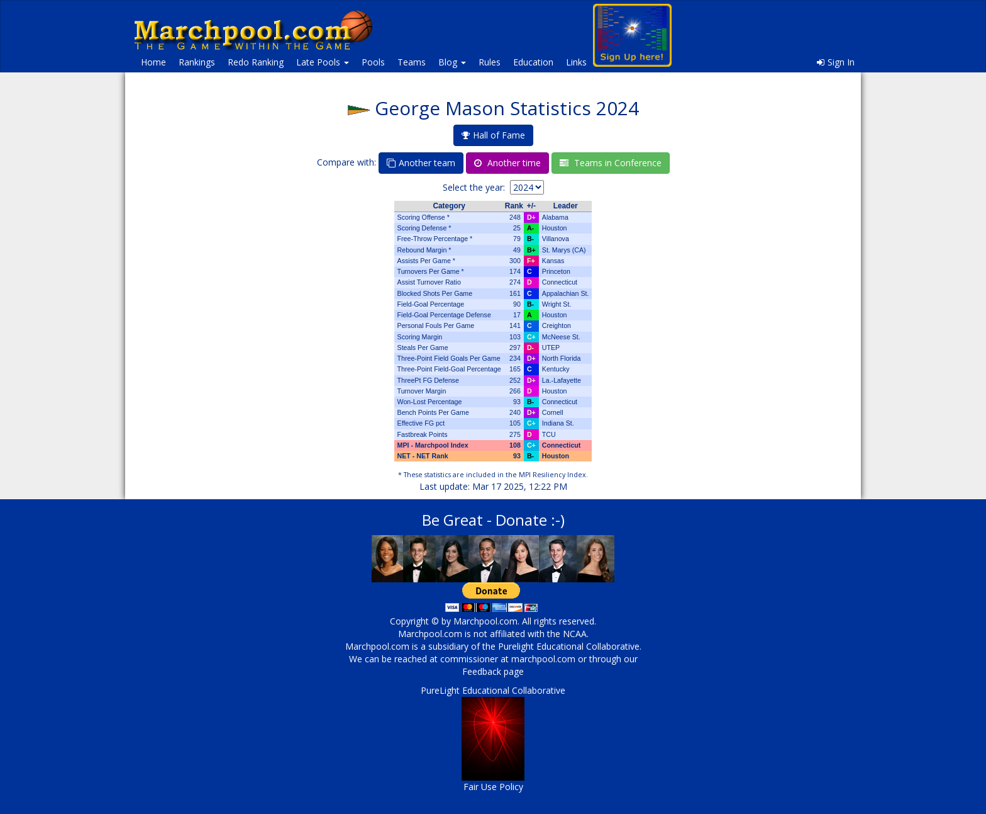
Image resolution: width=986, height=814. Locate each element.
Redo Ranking (256, 62)
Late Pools (322, 62)
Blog (452, 62)
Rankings (197, 62)
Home (153, 62)
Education (533, 62)
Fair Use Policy (493, 787)
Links (576, 62)
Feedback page (493, 671)
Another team (421, 163)
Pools (373, 62)
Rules (490, 62)
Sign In (836, 62)
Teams (411, 62)
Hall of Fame (493, 135)
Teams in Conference (611, 163)
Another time (507, 163)
